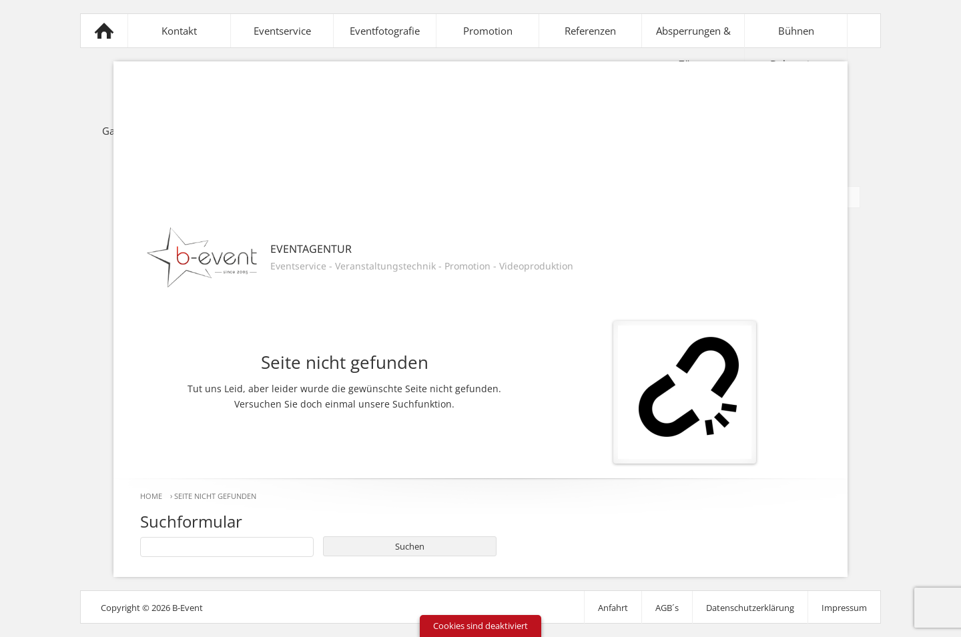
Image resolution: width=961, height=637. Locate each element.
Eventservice (282, 30)
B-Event (104, 30)
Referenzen (590, 30)
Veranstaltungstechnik (385, 265)
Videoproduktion (536, 265)
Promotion (488, 30)
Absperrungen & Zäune (693, 47)
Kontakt (179, 30)
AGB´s (667, 608)
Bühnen (796, 30)
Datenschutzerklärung (750, 608)
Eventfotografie (385, 30)
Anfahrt (613, 608)
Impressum (844, 608)
